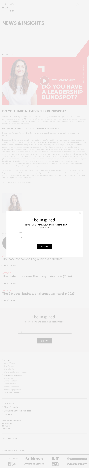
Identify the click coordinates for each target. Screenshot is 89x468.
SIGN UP (44, 247)
